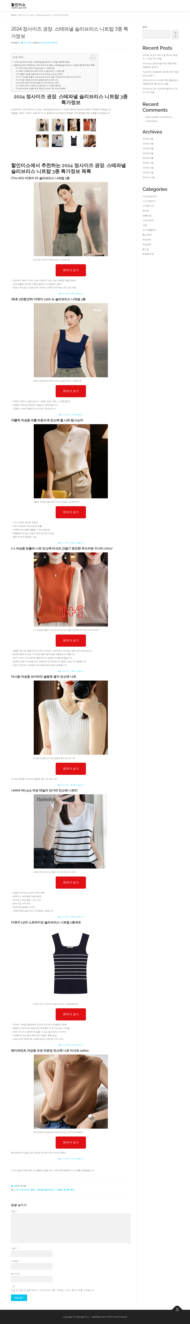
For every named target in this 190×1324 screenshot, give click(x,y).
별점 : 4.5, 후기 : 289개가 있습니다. (70, 785)
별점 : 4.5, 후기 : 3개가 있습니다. (70, 1045)
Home (13, 15)
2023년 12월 (148, 177)
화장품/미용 (148, 253)
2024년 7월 (147, 143)
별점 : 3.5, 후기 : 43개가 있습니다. (71, 543)
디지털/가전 (148, 205)
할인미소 (18, 5)
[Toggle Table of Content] (91, 57)
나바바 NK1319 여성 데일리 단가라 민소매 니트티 (39, 82)
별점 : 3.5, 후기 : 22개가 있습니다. (71, 1159)
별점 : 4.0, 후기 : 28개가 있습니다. (71, 917)
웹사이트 (15, 1273)
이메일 (15, 1261)
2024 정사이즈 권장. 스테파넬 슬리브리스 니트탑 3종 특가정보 (42, 62)
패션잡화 (146, 244)
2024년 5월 (147, 153)
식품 (144, 225)
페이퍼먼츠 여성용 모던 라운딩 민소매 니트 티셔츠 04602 (42, 88)
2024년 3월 (147, 162)
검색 (144, 26)
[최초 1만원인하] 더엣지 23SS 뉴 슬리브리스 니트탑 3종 (41, 71)
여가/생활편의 (149, 229)
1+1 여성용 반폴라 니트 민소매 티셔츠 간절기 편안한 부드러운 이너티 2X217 (50, 77)
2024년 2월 (147, 167)
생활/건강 (147, 215)
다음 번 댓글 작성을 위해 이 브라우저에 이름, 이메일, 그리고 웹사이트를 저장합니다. (53, 1290)
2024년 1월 (147, 172)
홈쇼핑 (14, 1186)
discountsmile (49, 42)
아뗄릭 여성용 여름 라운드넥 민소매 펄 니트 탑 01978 (40, 74)
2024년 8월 (147, 138)
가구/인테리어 (149, 201)
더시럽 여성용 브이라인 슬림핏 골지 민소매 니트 (38, 80)
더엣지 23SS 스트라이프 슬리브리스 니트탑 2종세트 (40, 85)
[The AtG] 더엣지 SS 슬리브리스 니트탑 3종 (36, 68)
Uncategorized (149, 196)
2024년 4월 (147, 157)
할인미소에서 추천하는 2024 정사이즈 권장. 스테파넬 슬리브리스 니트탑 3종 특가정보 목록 (55, 65)
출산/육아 (147, 234)
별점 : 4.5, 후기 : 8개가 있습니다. (70, 293)
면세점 (145, 210)
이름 (14, 1248)
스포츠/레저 (148, 220)
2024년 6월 (147, 148)
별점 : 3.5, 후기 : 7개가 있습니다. (70, 414)
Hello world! (151, 117)
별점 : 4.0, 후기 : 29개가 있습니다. (71, 671)
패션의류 (146, 239)
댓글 (14, 1211)
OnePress (96, 1316)
